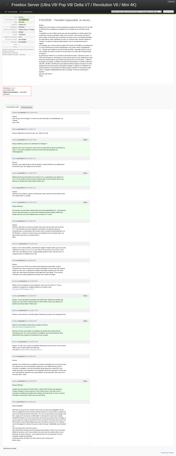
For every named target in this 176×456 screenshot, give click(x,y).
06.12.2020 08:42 (32, 244)
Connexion (171, 1)
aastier (17, 54)
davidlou (14, 112)
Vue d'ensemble (12, 12)
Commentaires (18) (12, 107)
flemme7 (15, 244)
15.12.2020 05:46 (32, 281)
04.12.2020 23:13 (30, 221)
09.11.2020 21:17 (30, 129)
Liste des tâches (27, 12)
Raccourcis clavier (10, 448)
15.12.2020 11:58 (32, 310)
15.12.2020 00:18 (30, 260)
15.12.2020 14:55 (31, 321)
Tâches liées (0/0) (26, 107)
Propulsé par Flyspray (167, 453)
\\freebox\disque (30, 250)
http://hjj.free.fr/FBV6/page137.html (22, 289)
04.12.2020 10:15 (31, 202)
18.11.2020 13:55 (31, 140)
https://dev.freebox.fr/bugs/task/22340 (23, 327)
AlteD (10, 53)
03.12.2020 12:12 (30, 188)
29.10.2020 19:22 (32, 112)
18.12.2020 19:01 (30, 356)
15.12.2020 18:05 (32, 342)
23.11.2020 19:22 (30, 158)
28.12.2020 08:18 (31, 381)
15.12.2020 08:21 (31, 296)
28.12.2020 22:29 (30, 402)
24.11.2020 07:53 (31, 173)
